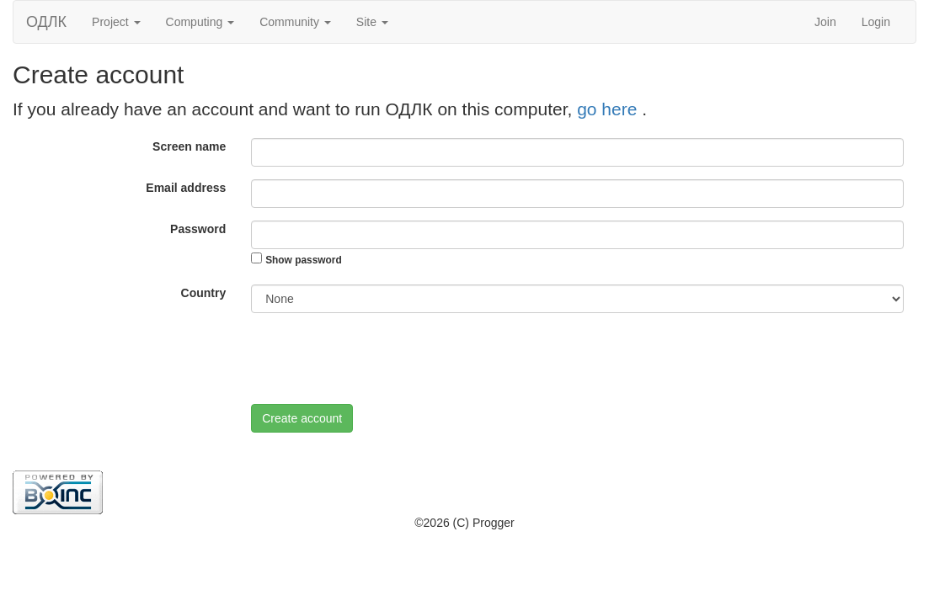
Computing (200, 22)
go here (609, 109)
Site (372, 22)
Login (876, 22)
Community (295, 22)
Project (116, 22)
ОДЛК (46, 21)
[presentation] (379, 358)
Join (825, 22)
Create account (302, 418)
